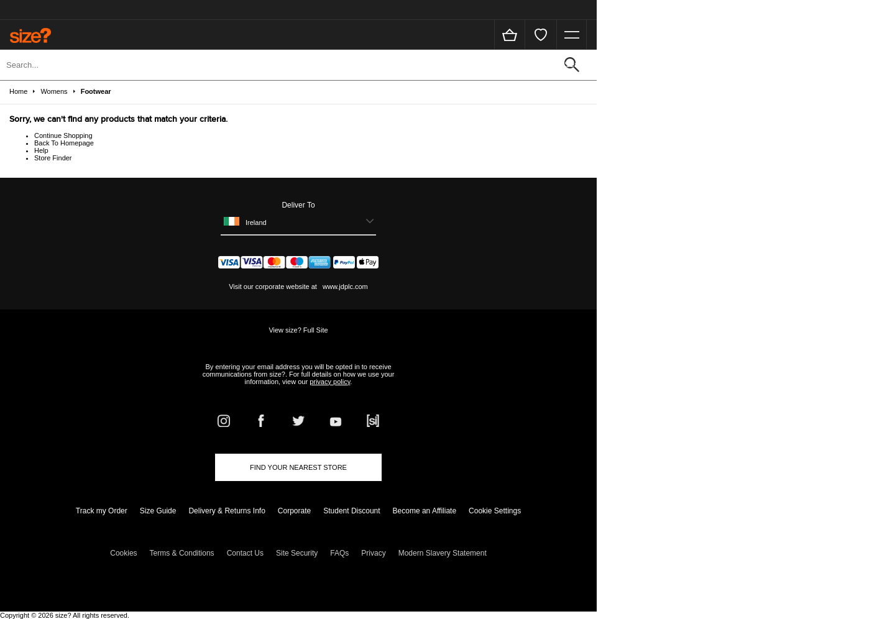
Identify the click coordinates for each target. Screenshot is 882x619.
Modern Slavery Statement (442, 553)
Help (41, 150)
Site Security (297, 553)
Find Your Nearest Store (298, 467)
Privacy (373, 553)
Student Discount (351, 511)
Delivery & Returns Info (226, 511)
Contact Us (245, 553)
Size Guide (158, 511)
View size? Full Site (298, 330)
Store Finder (53, 158)
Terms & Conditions (182, 553)
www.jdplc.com (344, 286)
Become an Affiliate (425, 511)
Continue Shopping (63, 135)
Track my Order (101, 511)
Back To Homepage (64, 143)
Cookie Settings (495, 511)
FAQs (339, 553)
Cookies (123, 553)
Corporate (294, 511)
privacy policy (330, 381)
